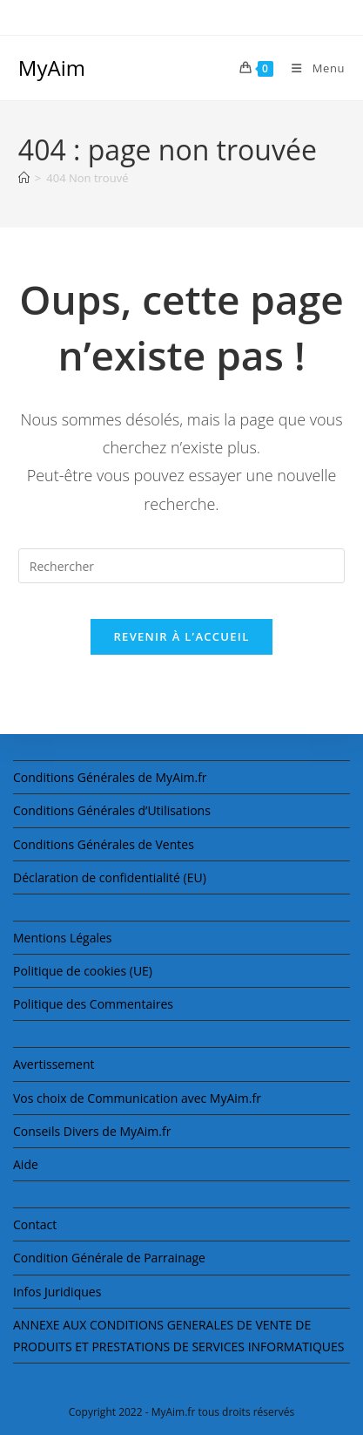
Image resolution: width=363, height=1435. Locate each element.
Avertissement (54, 1064)
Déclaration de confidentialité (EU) (109, 877)
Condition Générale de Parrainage (109, 1257)
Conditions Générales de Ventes (103, 844)
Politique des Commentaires (93, 1004)
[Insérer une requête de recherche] (181, 565)
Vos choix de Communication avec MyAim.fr (137, 1098)
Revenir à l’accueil (181, 636)
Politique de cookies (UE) (82, 970)
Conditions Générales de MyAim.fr (110, 777)
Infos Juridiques (57, 1291)
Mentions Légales (62, 937)
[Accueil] (24, 178)
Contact (35, 1224)
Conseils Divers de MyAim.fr (92, 1131)
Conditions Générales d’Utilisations (112, 810)
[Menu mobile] (311, 68)
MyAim (51, 67)
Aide (25, 1164)
